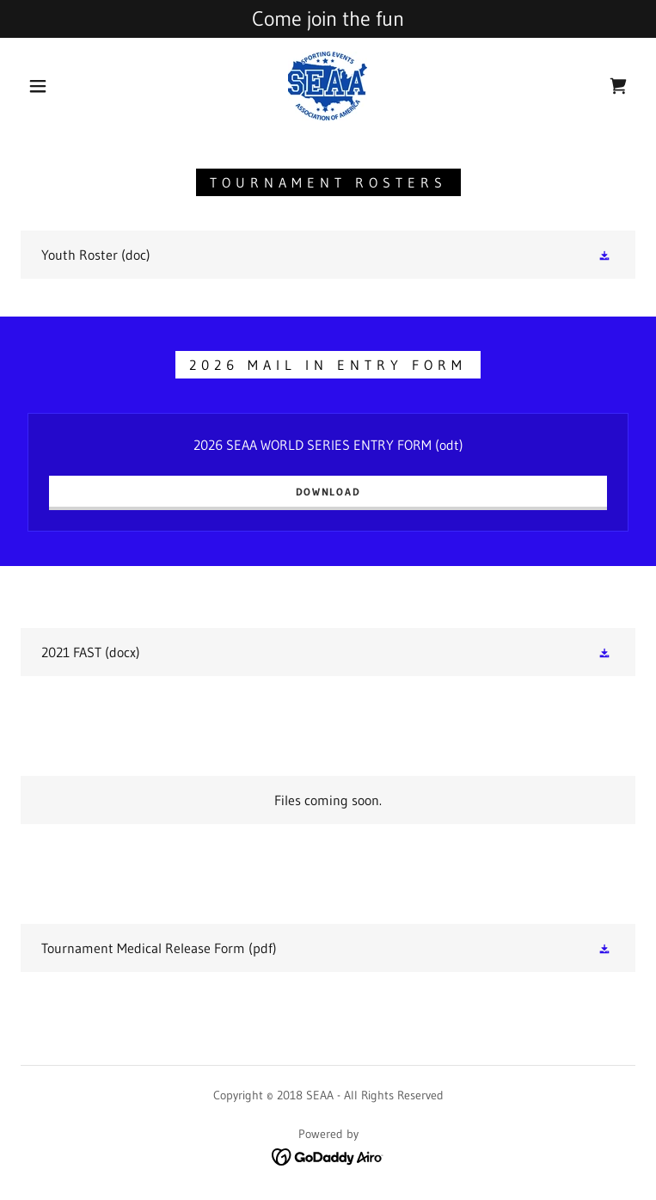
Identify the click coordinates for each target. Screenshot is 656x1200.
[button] (52, 86)
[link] (327, 86)
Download (328, 491)
